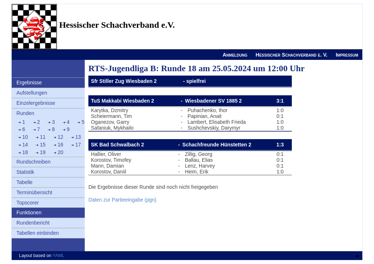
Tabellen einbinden (37, 233)
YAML (58, 255)
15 (43, 145)
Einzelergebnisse (35, 103)
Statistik (25, 172)
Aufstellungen (31, 93)
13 (78, 137)
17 (78, 145)
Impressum (347, 55)
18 (25, 152)
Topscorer (27, 203)
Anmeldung (234, 55)
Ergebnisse (29, 82)
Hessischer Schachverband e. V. (292, 55)
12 (61, 137)
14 (25, 145)
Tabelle (24, 182)
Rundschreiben (33, 162)
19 (43, 152)
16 (61, 145)
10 (25, 137)
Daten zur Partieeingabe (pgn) (122, 200)
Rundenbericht (33, 223)
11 (43, 137)
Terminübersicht (34, 192)
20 (61, 152)
